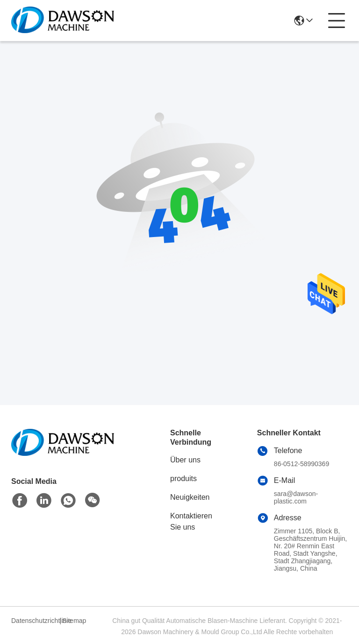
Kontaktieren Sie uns (191, 521)
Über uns (185, 460)
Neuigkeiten (190, 497)
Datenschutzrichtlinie (34, 620)
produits (183, 478)
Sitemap (74, 620)
